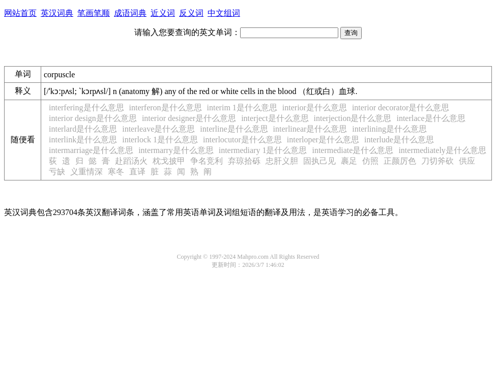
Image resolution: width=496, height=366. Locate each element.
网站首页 (20, 13)
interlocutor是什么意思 (242, 139)
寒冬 (116, 171)
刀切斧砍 (437, 161)
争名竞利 (206, 161)
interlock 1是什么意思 (160, 139)
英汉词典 (57, 13)
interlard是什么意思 (83, 129)
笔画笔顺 (93, 13)
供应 (467, 161)
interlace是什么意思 (430, 118)
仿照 (370, 161)
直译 (137, 171)
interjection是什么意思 (353, 118)
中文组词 (224, 13)
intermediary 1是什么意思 (263, 150)
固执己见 (319, 161)
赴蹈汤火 (131, 161)
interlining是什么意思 (389, 129)
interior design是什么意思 (93, 118)
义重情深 (86, 171)
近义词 (163, 13)
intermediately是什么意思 (442, 150)
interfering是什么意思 (86, 107)
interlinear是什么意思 (310, 129)
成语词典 (130, 13)
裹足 (349, 161)
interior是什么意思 (314, 107)
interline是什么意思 (234, 129)
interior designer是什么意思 (189, 118)
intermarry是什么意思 (176, 150)
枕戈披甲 (169, 161)
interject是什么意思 (274, 118)
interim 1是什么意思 (242, 107)
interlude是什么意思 (399, 139)
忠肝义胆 (282, 161)
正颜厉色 (400, 161)
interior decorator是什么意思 (401, 107)
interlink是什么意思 (83, 139)
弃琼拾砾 (244, 161)
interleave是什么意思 (158, 129)
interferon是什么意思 (165, 107)
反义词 (191, 13)
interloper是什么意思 (323, 139)
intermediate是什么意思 (352, 150)
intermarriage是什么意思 (91, 150)
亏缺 (57, 171)
